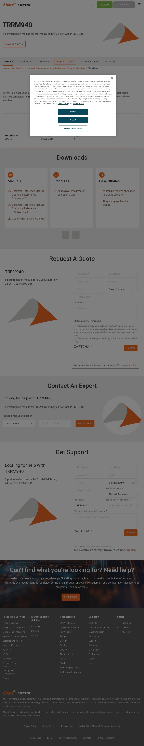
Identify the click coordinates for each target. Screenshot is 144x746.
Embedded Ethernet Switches (70, 68)
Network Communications (40, 68)
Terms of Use (67, 726)
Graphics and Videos (12, 641)
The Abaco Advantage (99, 627)
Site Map (87, 738)
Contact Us (104, 4)
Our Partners (94, 654)
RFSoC (63, 659)
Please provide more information (89, 511)
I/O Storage (8, 654)
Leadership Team (96, 632)
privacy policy (129, 365)
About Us (93, 623)
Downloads (43, 61)
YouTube (125, 632)
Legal (49, 738)
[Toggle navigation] (139, 5)
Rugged (63, 636)
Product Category (114, 488)
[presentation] (65, 235)
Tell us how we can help (117, 500)
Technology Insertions (70, 668)
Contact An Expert (90, 61)
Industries (35, 626)
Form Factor (65, 632)
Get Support (110, 61)
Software (7, 659)
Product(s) (79, 500)
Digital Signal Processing (14, 632)
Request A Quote (65, 61)
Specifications (25, 61)
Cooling (63, 645)
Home (6, 68)
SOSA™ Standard (67, 623)
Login (91, 663)
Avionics (7, 650)
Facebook (126, 623)
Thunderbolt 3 (66, 654)
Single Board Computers (14, 627)
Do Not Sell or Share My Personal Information (99, 726)
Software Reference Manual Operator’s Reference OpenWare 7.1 (28, 194)
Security (63, 641)
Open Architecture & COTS (72, 627)
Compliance (35, 738)
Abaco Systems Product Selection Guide (71, 192)
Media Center (94, 650)
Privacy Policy (30, 726)
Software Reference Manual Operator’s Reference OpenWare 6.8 (28, 208)
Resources (94, 645)
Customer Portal (124, 4)
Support (6, 678)
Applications (37, 635)
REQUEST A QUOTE (14, 44)
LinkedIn (125, 627)
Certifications (95, 636)
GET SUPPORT (70, 597)
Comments (79, 302)
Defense (35, 631)
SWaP (63, 663)
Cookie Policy (48, 726)
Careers (92, 659)
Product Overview (11, 623)
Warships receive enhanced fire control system (119, 192)
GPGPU (63, 650)
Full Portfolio (17, 68)
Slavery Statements (67, 738)
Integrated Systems (11, 645)
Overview (8, 61)
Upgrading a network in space (116, 203)
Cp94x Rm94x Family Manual (28, 218)
